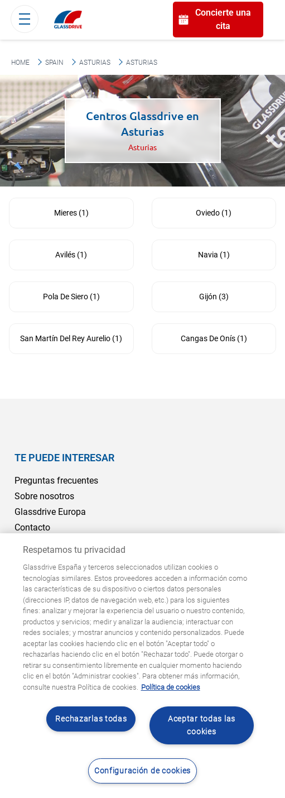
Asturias (94, 62)
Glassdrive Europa (50, 511)
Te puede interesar (64, 457)
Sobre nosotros (44, 496)
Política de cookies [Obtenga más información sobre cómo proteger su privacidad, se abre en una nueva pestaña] (170, 687)
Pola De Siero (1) (71, 296)
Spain (54, 62)
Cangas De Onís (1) (214, 338)
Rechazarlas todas (91, 719)
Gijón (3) (214, 296)
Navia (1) (214, 254)
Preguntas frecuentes (56, 480)
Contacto (32, 527)
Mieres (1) (71, 212)
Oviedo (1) (213, 212)
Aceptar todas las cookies (201, 725)
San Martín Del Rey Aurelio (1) (71, 338)
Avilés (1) (71, 254)
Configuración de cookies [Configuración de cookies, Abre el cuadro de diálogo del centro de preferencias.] (142, 771)
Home (20, 62)
